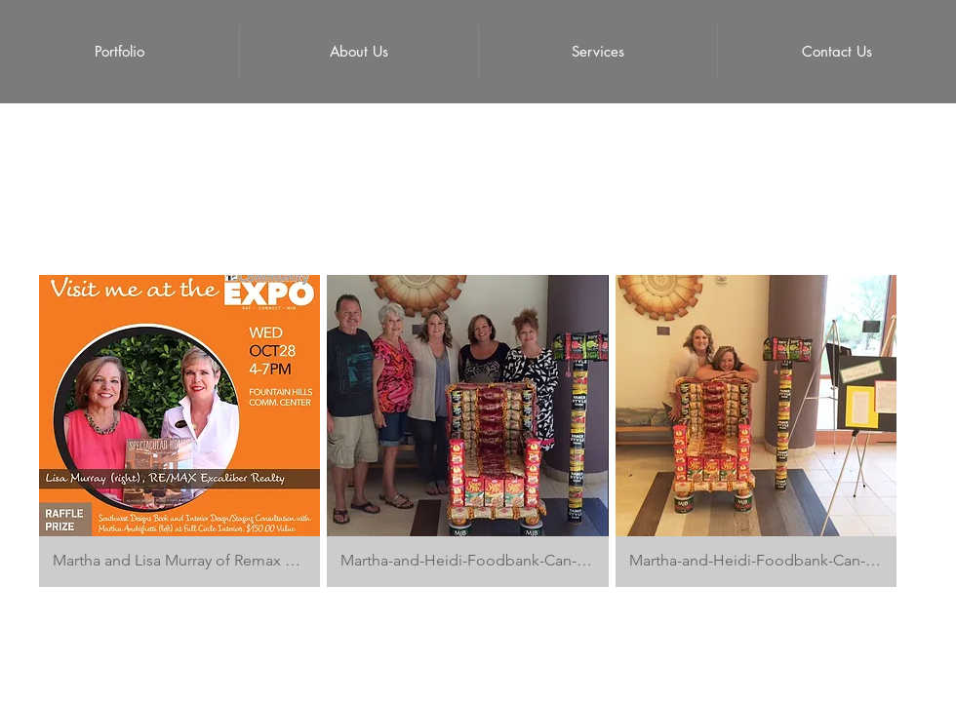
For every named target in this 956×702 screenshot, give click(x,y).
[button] (179, 431)
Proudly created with (524, 652)
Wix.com (610, 652)
